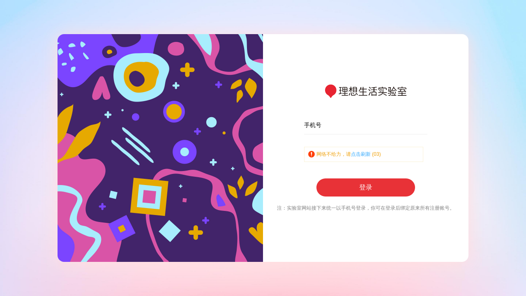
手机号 (312, 125)
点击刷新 (361, 154)
